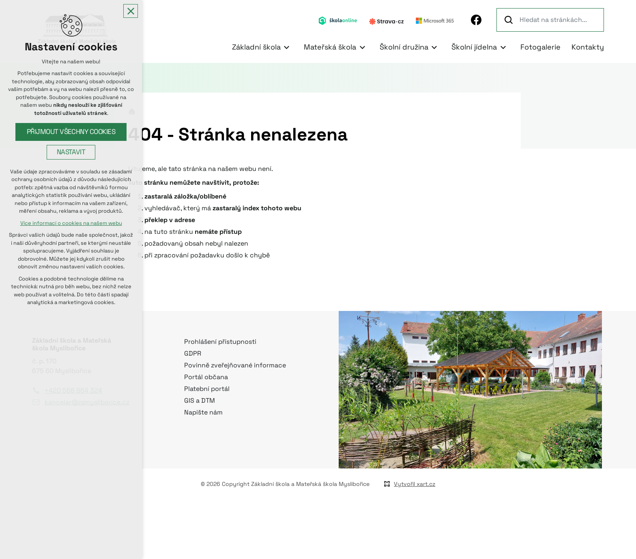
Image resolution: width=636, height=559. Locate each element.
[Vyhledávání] (510, 20)
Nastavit (71, 152)
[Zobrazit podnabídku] (287, 47)
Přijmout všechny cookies (71, 132)
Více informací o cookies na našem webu (71, 223)
